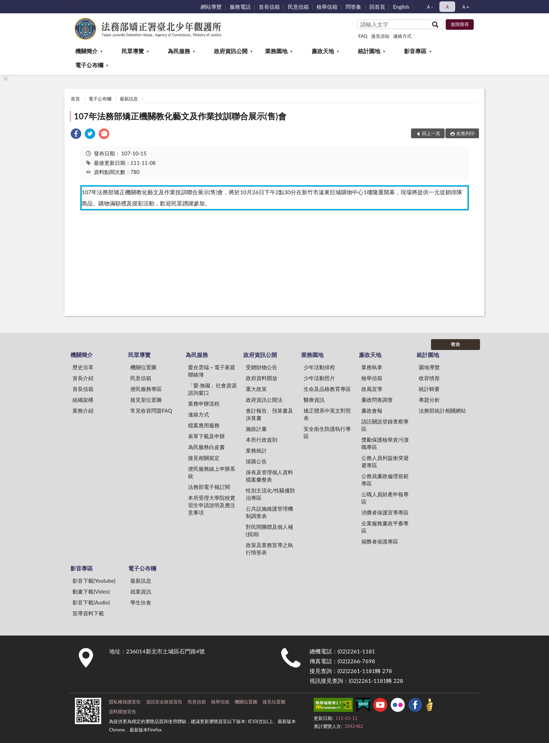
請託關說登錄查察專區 (385, 425)
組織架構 (82, 400)
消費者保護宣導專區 (385, 512)
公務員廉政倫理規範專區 (385, 479)
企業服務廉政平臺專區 (385, 527)
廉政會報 (371, 410)
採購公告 (256, 461)
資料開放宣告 (122, 711)
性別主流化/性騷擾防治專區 (271, 494)
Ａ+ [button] (465, 6)
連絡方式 (402, 36)
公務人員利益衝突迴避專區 (385, 461)
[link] (76, 134)
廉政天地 (323, 51)
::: (70, 5)
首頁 (75, 98)
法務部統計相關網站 (442, 410)
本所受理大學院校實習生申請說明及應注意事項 (211, 505)
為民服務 (179, 51)
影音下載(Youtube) (94, 580)
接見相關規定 (204, 458)
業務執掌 (371, 367)
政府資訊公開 (231, 51)
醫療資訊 (314, 400)
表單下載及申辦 (206, 436)
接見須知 (380, 36)
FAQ (363, 36)
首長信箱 (269, 6)
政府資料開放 (261, 378)
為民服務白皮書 (206, 447)
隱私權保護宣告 (125, 702)
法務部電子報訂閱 (209, 487)
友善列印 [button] (465, 133)
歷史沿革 (82, 367)
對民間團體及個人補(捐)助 (269, 530)
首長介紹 (82, 378)
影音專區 (415, 51)
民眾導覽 (132, 51)
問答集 (353, 6)
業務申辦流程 (204, 403)
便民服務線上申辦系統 (211, 472)
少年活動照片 (319, 378)
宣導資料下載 (88, 613)
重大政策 (256, 389)
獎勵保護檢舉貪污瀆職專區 (385, 443)
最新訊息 (129, 98)
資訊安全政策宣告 (164, 702)
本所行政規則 (261, 439)
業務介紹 (82, 410)
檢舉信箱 (327, 6)
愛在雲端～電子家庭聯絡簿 (211, 371)
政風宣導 (371, 389)
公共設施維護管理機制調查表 (269, 512)
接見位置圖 (274, 702)
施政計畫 (256, 429)
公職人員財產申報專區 (385, 498)
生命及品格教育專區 (327, 389)
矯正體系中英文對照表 (327, 414)
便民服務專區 (146, 389)
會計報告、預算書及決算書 (269, 414)
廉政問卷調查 (377, 400)
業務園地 (276, 51)
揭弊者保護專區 (379, 541)
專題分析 (429, 400)
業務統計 (256, 450)
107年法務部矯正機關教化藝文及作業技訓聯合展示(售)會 (180, 116)
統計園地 (369, 51)
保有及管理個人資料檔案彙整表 (269, 476)
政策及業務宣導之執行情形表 (269, 548)
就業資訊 (140, 591)
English (401, 6)
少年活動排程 (319, 367)
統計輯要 (429, 389)
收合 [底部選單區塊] (455, 344)
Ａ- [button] (429, 6)
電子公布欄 (89, 65)
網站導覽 (211, 6)
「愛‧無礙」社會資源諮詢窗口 (212, 389)
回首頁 (377, 6)
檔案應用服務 (204, 425)
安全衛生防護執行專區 (327, 432)
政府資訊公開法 (264, 400)
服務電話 (240, 6)
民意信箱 (298, 6)
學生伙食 (140, 602)
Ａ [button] (447, 6)
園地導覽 (429, 367)
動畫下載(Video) (91, 591)
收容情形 (429, 378)
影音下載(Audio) (91, 602)
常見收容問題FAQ (151, 410)
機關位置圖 (143, 367)
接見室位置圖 (146, 400)
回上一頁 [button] (431, 133)
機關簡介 (86, 51)
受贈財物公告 (261, 367)
